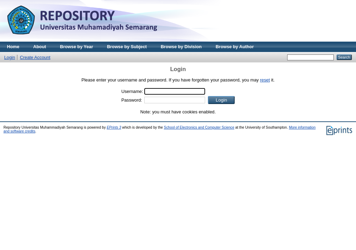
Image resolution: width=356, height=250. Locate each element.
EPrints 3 (114, 127)
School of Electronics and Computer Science (199, 127)
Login (9, 57)
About (39, 46)
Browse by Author (235, 46)
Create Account (35, 57)
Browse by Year (76, 46)
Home (13, 46)
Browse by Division (181, 46)
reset (265, 80)
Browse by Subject (127, 46)
